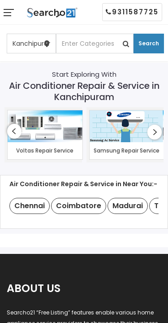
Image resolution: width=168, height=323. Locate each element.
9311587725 (132, 12)
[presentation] (14, 131)
